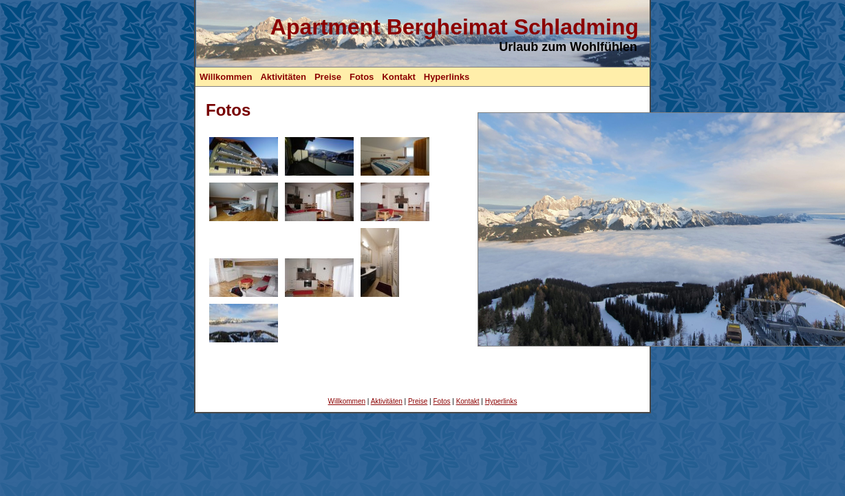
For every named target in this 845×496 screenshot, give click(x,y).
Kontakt (398, 77)
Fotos (362, 77)
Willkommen (226, 77)
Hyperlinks (446, 77)
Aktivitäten (283, 77)
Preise (327, 77)
